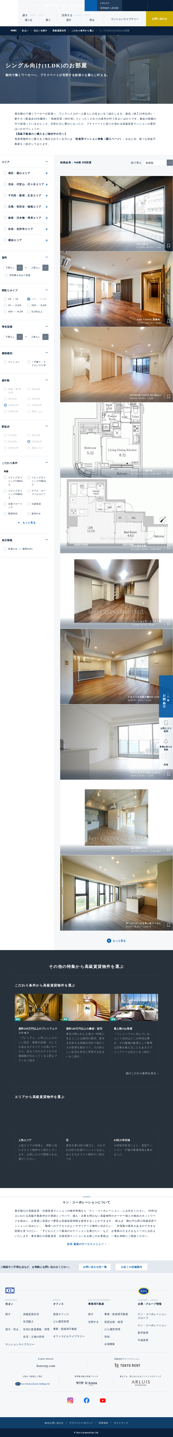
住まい (25, 5)
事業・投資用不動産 (65, 1328)
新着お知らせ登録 (166, 748)
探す (25, 15)
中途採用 (143, 1340)
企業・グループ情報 (83, 5)
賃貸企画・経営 (113, 1321)
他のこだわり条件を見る (141, 1074)
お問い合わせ (159, 18)
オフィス (40, 5)
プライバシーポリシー (81, 1422)
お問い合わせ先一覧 (95, 1265)
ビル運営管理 (61, 1321)
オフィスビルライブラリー (69, 1336)
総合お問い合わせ (50, 1422)
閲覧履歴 (134, 8)
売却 (107, 1336)
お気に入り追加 (166, 729)
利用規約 (106, 1422)
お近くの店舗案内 (131, 1265)
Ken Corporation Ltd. (9, 13)
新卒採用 (143, 1332)
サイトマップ (125, 1422)
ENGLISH (104, 3)
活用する (67, 15)
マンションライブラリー (125, 19)
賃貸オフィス (61, 1314)
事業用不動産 (59, 5)
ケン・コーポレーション (152, 1325)
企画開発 (109, 1344)
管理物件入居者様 (109, 8)
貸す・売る (12, 1329)
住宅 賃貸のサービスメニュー (85, 1246)
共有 (166, 764)
